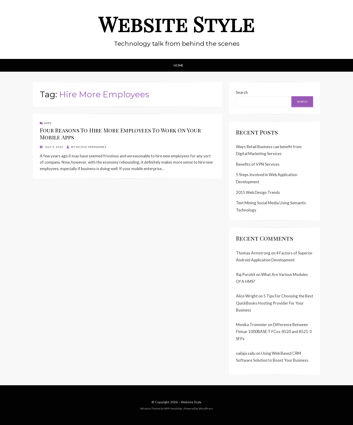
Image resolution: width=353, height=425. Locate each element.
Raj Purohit (245, 274)
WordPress (206, 408)
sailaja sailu (245, 353)
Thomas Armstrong (253, 253)
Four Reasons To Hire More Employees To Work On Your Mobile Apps (120, 134)
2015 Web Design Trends (258, 192)
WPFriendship (173, 408)
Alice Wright (247, 296)
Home (178, 65)
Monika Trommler (251, 324)
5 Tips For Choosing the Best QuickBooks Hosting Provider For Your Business (274, 303)
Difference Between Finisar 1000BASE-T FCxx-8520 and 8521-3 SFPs (274, 331)
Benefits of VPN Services (257, 164)
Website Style (176, 24)
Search (242, 92)
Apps (47, 123)
